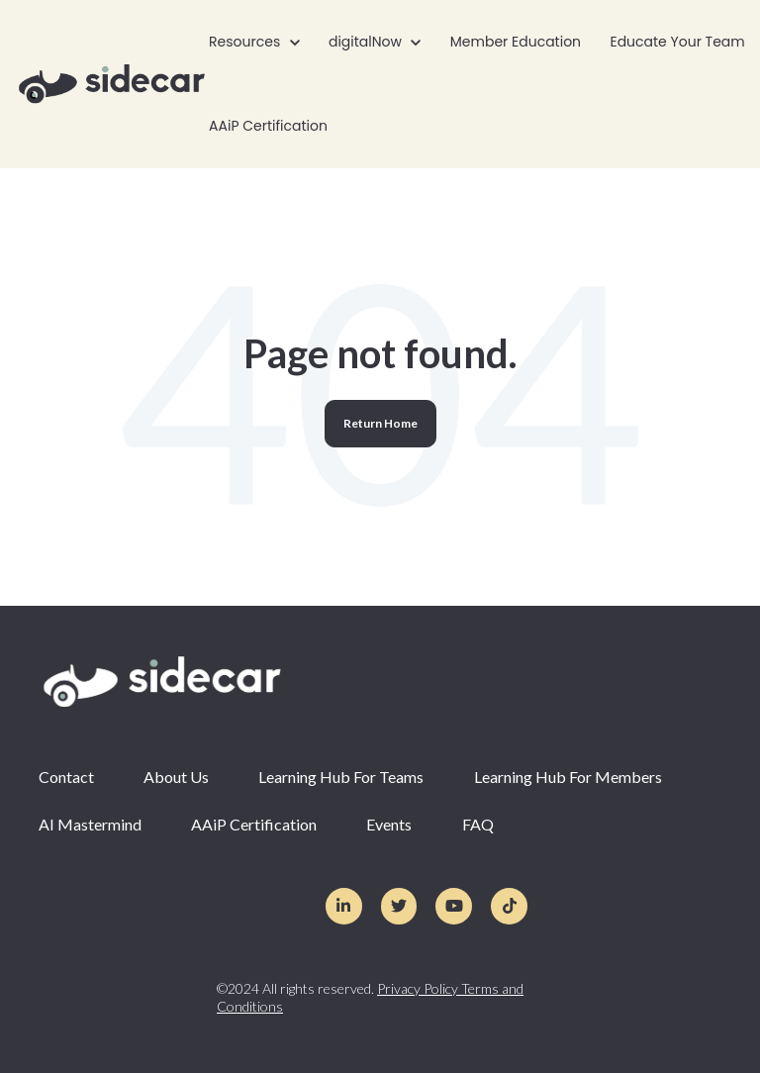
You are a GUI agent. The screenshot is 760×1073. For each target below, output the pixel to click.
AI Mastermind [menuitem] (90, 824)
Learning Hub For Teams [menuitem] (341, 776)
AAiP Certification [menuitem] (254, 824)
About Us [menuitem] (176, 776)
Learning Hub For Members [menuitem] (568, 776)
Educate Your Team (677, 41)
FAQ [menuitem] (478, 824)
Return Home (380, 423)
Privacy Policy (419, 988)
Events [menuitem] (389, 824)
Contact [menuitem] (66, 776)
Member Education (515, 41)
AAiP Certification (268, 126)
